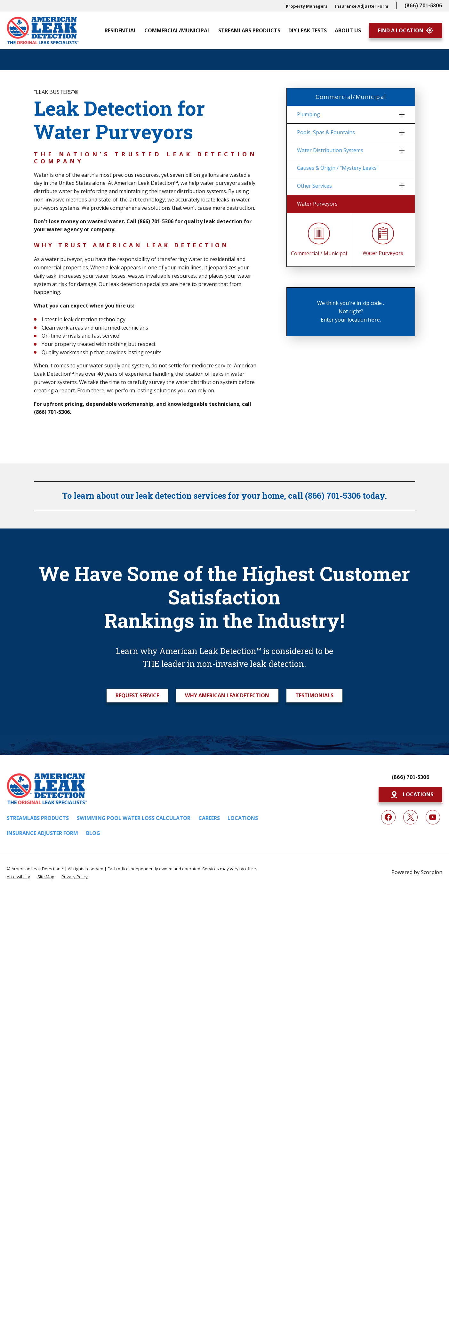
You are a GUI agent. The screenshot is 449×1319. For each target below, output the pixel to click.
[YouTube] (433, 817)
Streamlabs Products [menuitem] (249, 30)
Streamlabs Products (38, 818)
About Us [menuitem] (348, 30)
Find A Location (405, 30)
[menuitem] (346, 114)
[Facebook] (388, 817)
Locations (243, 818)
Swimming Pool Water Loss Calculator (133, 818)
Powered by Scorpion (416, 872)
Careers (209, 818)
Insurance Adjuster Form (361, 6)
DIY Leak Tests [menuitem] (307, 30)
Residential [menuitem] (121, 30)
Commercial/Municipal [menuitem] (177, 30)
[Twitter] (410, 817)
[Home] (42, 30)
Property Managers (306, 6)
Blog (93, 833)
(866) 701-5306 (423, 5)
